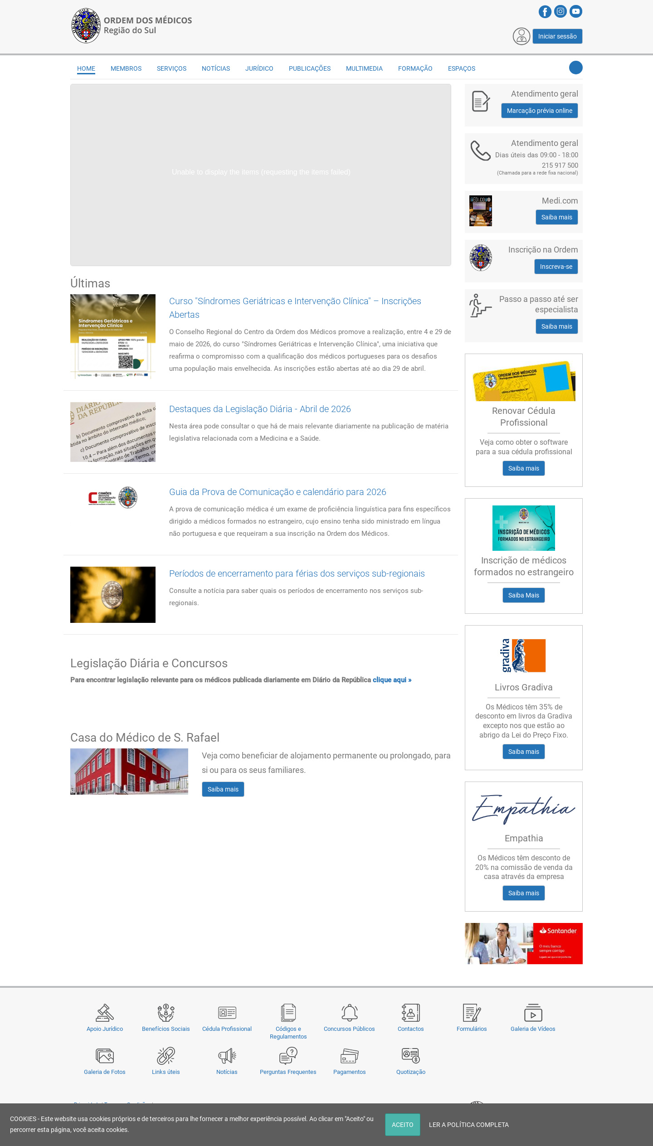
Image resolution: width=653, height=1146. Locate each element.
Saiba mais (223, 789)
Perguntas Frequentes (288, 1071)
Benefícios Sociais (166, 1028)
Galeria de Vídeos (533, 1028)
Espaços (461, 68)
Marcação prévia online (539, 110)
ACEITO (403, 1124)
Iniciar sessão (557, 36)
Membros (126, 68)
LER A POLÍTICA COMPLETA (469, 1124)
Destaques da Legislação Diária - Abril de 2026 (260, 408)
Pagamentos (349, 1071)
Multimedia (364, 68)
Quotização (410, 1071)
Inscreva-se (556, 266)
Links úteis (166, 1071)
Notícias (227, 1071)
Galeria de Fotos (105, 1071)
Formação (415, 68)
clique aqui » (392, 680)
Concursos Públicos (349, 1028)
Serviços (171, 68)
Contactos (411, 1028)
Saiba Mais (523, 595)
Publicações (310, 68)
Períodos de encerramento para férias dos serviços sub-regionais (297, 573)
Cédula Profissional (227, 1028)
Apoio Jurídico (105, 1028)
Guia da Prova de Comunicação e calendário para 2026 (277, 491)
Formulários (472, 1028)
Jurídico (259, 68)
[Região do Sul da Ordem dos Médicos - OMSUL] (131, 24)
